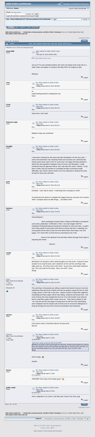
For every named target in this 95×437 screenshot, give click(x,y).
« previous (81, 38)
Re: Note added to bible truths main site (47, 83)
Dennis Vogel (72, 32)
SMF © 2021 (46, 425)
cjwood (9, 334)
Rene (78, 32)
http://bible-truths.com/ (43, 58)
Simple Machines (56, 425)
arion (8, 279)
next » (88, 38)
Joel (82, 32)
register (18, 12)
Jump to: (38, 418)
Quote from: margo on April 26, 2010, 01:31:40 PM (46, 343)
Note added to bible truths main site (48, 52)
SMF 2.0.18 (37, 425)
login (12, 12)
